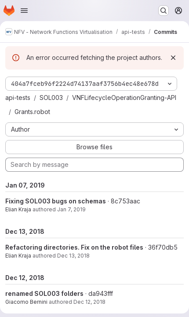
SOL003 (51, 97)
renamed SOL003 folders (44, 293)
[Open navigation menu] (24, 11)
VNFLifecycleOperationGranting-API (124, 97)
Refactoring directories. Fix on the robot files (74, 247)
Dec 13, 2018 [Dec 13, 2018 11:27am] (73, 255)
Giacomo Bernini (26, 302)
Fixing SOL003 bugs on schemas (55, 201)
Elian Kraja (18, 209)
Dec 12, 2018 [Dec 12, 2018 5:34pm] (89, 302)
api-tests (17, 97)
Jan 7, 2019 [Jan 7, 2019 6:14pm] (71, 209)
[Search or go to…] (163, 10)
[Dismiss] (173, 57)
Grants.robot (32, 111)
